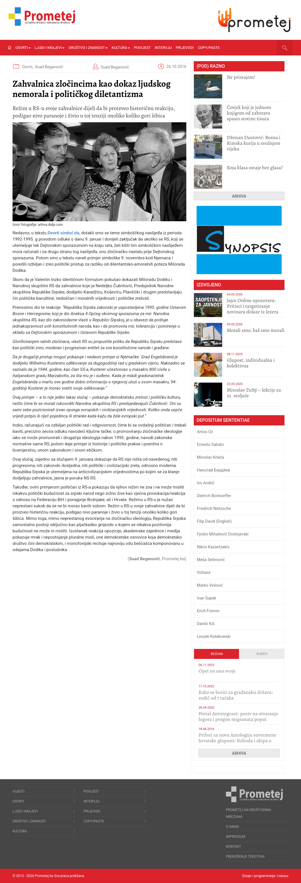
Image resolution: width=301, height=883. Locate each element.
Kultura (121, 48)
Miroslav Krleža (210, 457)
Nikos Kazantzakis (213, 547)
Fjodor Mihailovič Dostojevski (223, 534)
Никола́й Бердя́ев (213, 470)
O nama (232, 827)
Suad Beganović (49, 67)
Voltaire (204, 572)
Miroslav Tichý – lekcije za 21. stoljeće (254, 392)
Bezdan (217, 654)
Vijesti (261, 654)
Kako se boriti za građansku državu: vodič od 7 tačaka (236, 695)
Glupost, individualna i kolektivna (251, 363)
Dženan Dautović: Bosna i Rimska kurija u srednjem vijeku (253, 143)
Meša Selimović (211, 559)
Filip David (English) (214, 521)
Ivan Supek (206, 598)
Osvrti (23, 48)
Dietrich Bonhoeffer (214, 495)
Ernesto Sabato (210, 444)
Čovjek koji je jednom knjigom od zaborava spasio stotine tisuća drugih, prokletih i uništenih (249, 118)
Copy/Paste (209, 48)
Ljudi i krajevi (50, 48)
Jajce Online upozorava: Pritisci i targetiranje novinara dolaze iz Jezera (252, 306)
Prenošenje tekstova (245, 857)
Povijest (142, 48)
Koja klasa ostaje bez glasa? (255, 167)
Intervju (163, 48)
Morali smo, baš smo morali (255, 330)
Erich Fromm (208, 611)
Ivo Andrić (206, 483)
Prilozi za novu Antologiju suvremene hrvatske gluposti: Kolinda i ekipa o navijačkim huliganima (237, 740)
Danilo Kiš (206, 623)
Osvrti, (28, 67)
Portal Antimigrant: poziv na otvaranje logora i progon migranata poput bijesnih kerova (238, 719)
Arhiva (239, 196)
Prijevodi (185, 48)
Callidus (282, 876)
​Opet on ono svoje (217, 670)
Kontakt (233, 847)
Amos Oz (205, 431)
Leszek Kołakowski (213, 636)
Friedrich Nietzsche (214, 508)
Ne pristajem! (241, 77)
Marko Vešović (210, 585)
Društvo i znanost (88, 48)
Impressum (235, 837)
